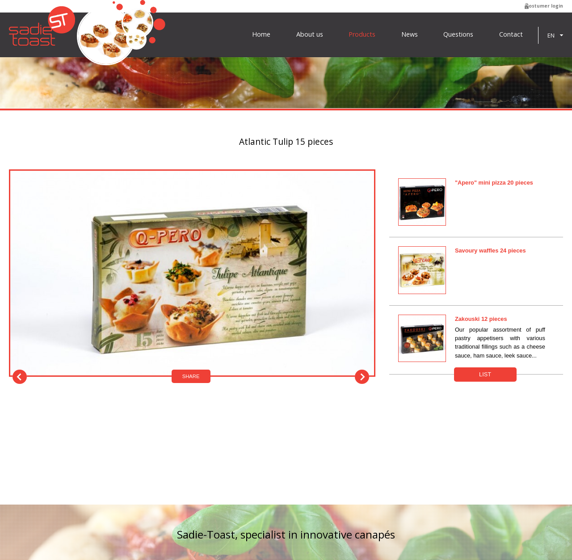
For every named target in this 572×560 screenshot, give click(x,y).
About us (309, 34)
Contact (511, 34)
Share (191, 376)
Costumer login (544, 6)
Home (261, 34)
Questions (458, 34)
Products (362, 34)
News (409, 34)
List (485, 374)
